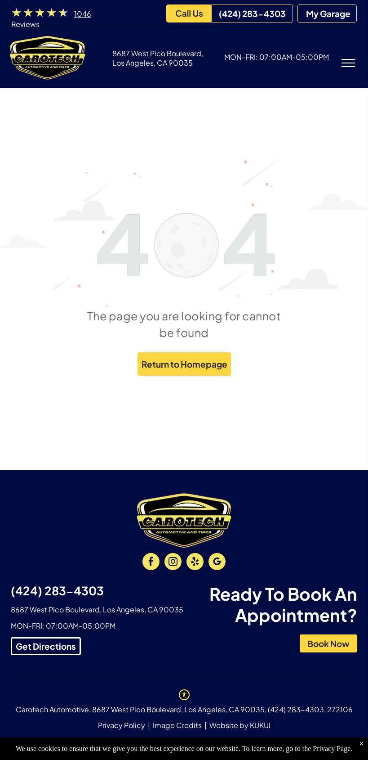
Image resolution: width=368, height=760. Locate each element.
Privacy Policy (121, 725)
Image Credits (177, 725)
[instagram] (173, 562)
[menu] (348, 63)
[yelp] (195, 562)
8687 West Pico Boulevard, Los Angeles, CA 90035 (157, 58)
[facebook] (151, 562)
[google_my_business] (217, 562)
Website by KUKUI (239, 725)
